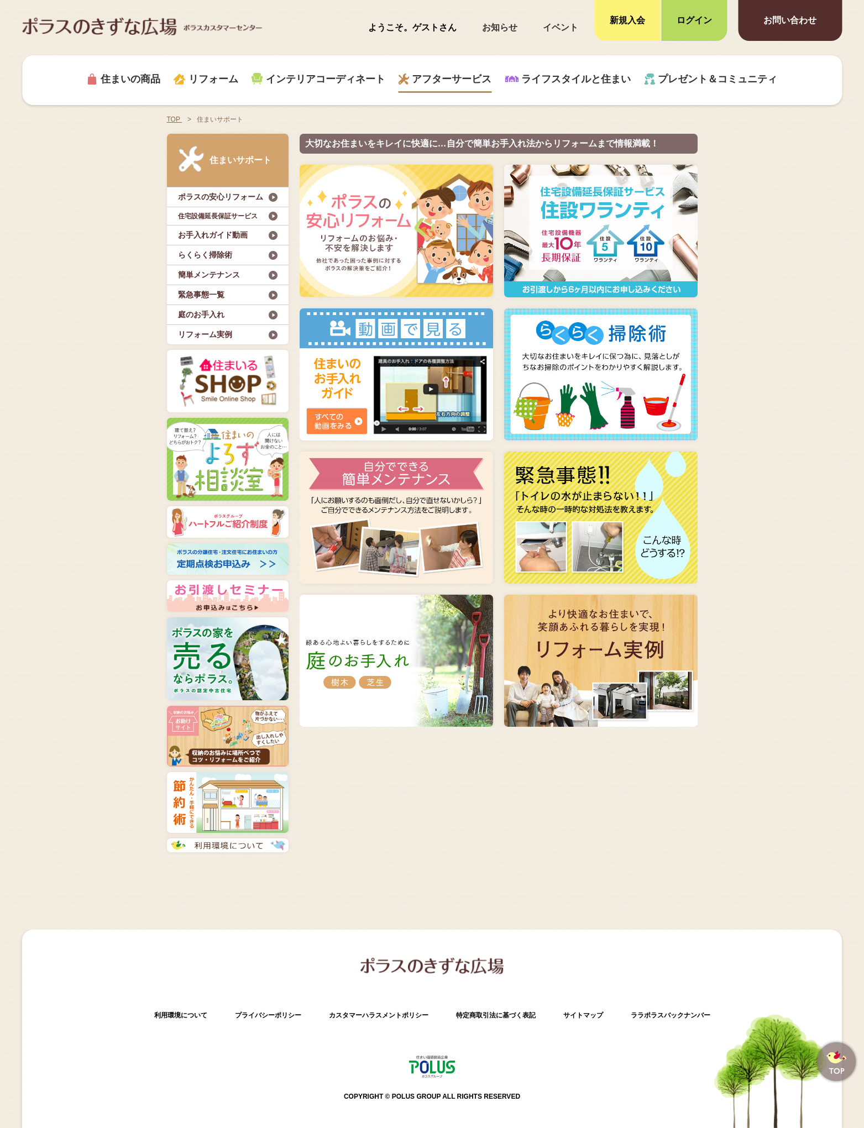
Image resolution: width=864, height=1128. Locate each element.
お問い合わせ (789, 20)
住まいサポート (224, 158)
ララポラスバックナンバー (670, 1015)
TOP (174, 119)
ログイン (694, 20)
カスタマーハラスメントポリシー (378, 1015)
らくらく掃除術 (205, 254)
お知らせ (499, 27)
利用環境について (180, 1015)
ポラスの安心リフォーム (220, 196)
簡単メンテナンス (209, 274)
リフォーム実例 (205, 334)
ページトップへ (836, 1062)
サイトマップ (583, 1015)
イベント (560, 27)
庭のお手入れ (201, 314)
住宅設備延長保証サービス (218, 216)
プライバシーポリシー (268, 1015)
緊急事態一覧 (201, 294)
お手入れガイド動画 (213, 234)
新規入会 (627, 20)
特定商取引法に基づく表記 (496, 1015)
